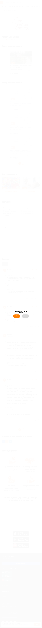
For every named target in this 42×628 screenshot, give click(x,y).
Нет (25, 316)
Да (17, 316)
